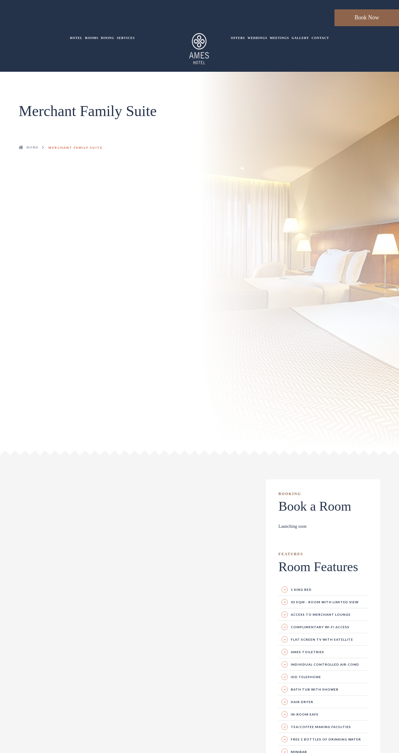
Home (32, 147)
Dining (107, 38)
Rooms (92, 38)
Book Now (366, 17)
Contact (320, 38)
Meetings (279, 38)
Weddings (257, 38)
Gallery (300, 38)
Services (126, 38)
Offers (238, 38)
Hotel (76, 38)
